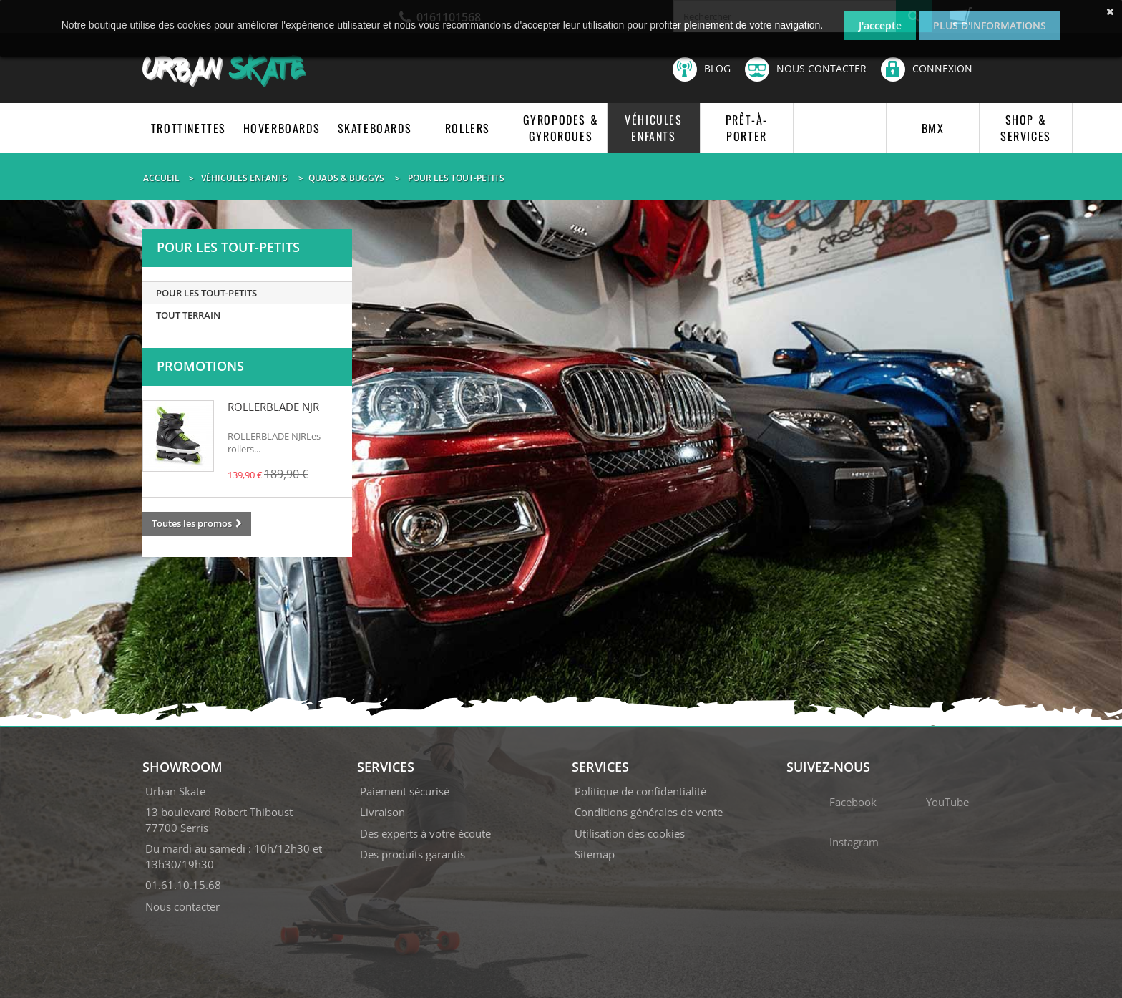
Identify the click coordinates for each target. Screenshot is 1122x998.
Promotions (200, 365)
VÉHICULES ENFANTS (653, 128)
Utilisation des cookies (630, 833)
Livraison (382, 812)
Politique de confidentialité (640, 791)
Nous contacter (806, 69)
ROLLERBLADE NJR (273, 406)
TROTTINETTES (188, 128)
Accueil (161, 178)
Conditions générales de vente (649, 812)
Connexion (926, 68)
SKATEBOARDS (375, 128)
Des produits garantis (412, 854)
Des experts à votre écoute (425, 833)
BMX (933, 128)
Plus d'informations (989, 25)
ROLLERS (467, 128)
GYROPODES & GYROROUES (561, 128)
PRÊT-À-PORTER (747, 128)
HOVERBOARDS (282, 128)
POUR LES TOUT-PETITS (206, 292)
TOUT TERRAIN (188, 315)
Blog (702, 69)
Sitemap (595, 854)
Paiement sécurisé (404, 791)
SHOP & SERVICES (1025, 128)
